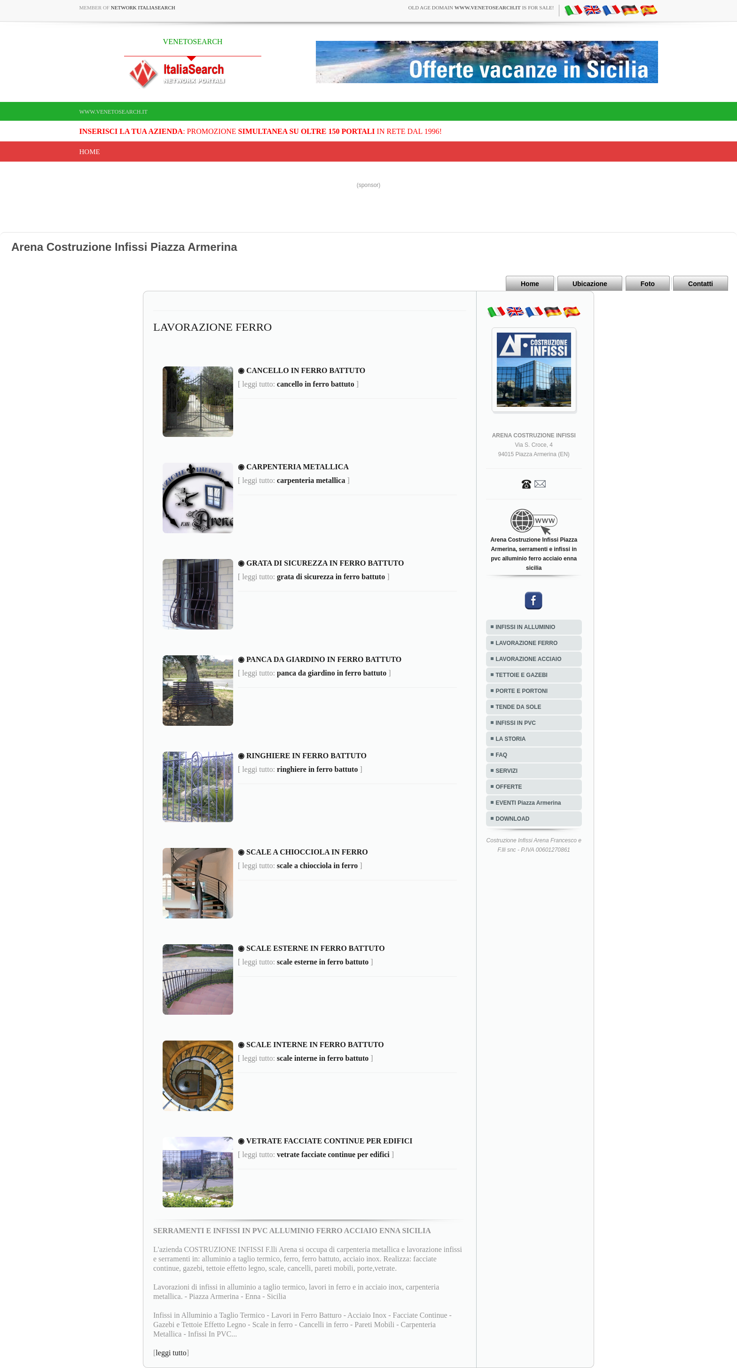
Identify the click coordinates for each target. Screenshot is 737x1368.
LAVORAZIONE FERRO (527, 643)
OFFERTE (509, 787)
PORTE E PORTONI (522, 691)
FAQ (502, 755)
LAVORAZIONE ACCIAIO (529, 659)
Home (89, 151)
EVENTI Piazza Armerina (528, 803)
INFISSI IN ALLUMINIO (526, 627)
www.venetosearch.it (113, 112)
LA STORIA (511, 739)
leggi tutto (171, 1353)
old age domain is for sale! (481, 7)
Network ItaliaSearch (143, 7)
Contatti (700, 284)
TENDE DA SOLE (518, 707)
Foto (648, 284)
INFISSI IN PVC (516, 723)
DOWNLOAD (513, 819)
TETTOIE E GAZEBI (522, 675)
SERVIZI (506, 771)
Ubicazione (589, 284)
